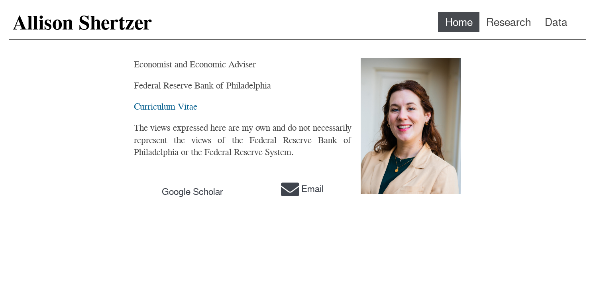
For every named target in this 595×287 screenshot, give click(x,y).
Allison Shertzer (82, 22)
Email (301, 189)
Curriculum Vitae (165, 106)
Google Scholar (192, 192)
